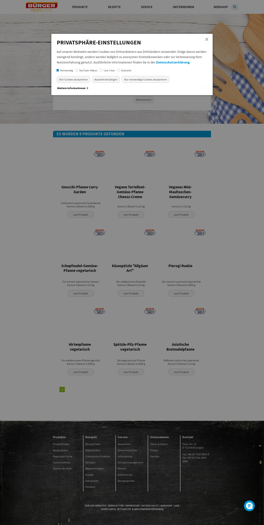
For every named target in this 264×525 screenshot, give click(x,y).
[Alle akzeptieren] (73, 79)
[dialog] (132, 64)
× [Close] (207, 39)
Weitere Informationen (72, 88)
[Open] (249, 505)
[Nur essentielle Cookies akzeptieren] (145, 79)
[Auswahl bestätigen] (106, 79)
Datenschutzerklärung (173, 62)
